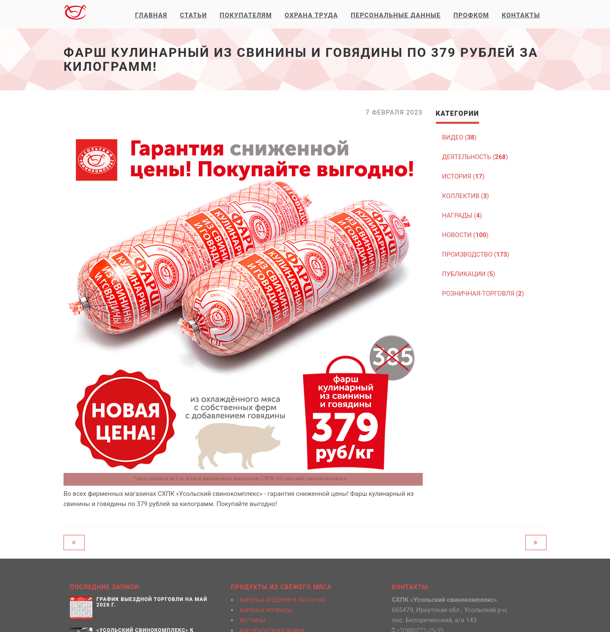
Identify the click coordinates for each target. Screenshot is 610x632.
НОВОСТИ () (465, 235)
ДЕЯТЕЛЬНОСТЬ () (475, 157)
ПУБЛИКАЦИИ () (468, 274)
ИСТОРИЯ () (463, 176)
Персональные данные (396, 15)
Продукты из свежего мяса (281, 587)
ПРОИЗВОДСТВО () (476, 254)
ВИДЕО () (459, 137)
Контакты (521, 15)
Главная (151, 15)
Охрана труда (311, 15)
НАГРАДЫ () (462, 215)
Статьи (193, 15)
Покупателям (246, 15)
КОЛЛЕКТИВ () (465, 196)
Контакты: (411, 587)
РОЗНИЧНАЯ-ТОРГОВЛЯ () (483, 293)
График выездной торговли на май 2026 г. (152, 602)
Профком (471, 15)
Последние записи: (105, 587)
